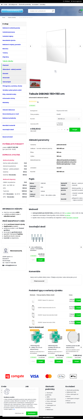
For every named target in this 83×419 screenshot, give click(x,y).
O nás (5, 4)
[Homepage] (1, 4)
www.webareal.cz (48, 417)
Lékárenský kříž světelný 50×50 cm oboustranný (54, 347)
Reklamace (50, 409)
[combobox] (68, 118)
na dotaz (67, 215)
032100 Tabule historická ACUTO (47, 307)
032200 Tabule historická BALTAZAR (47, 315)
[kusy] (62, 129)
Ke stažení (35, 4)
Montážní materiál (72, 218)
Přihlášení (67, 1)
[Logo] (12, 11)
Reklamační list (71, 403)
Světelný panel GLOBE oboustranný (73, 346)
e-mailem (68, 213)
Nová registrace (77, 1)
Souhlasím (32, 413)
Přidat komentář (39, 281)
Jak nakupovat (12, 4)
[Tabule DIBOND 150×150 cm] (55, 46)
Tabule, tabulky (12, 17)
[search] (53, 11)
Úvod (3, 17)
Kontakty (42, 4)
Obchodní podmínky (25, 4)
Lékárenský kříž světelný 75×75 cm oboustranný (36, 347)
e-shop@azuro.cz (10, 265)
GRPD (48, 397)
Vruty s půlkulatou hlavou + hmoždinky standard (36, 248)
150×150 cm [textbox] (61, 119)
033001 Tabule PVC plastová (46, 300)
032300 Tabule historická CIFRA (46, 322)
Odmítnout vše (19, 413)
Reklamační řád (51, 399)
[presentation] (30, 46)
